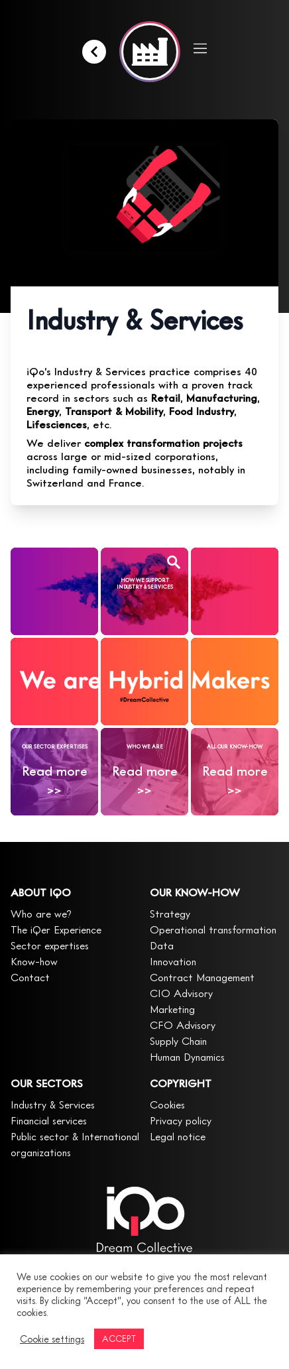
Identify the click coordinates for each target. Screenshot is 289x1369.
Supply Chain (178, 1040)
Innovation (173, 961)
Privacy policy (180, 1120)
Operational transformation (213, 929)
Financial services (49, 1120)
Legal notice (177, 1136)
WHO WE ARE (145, 746)
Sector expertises (50, 945)
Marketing (172, 1009)
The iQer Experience (56, 929)
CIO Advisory (181, 993)
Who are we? (41, 913)
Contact (30, 977)
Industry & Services (53, 1104)
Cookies (167, 1104)
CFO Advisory (182, 1025)
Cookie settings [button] (52, 1338)
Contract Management (202, 977)
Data (162, 945)
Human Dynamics (187, 1056)
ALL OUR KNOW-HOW (234, 746)
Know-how (34, 961)
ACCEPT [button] (119, 1338)
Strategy (170, 913)
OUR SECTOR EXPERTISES (54, 746)
